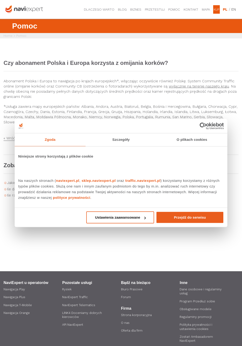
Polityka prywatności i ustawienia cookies (196, 328)
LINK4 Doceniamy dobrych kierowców (82, 316)
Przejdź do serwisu (190, 217)
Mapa (206, 9)
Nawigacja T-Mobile (19, 305)
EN (233, 9)
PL (225, 9)
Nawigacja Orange (17, 313)
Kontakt (191, 9)
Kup (216, 9)
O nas (125, 323)
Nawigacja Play (15, 289)
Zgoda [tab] (50, 140)
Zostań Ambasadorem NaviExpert (198, 340)
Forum (126, 297)
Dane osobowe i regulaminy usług (202, 292)
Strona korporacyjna (137, 315)
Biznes (135, 9)
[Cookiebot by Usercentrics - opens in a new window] (203, 125)
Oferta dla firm (133, 331)
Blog (122, 9)
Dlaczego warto (99, 9)
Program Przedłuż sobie (198, 302)
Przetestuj (155, 9)
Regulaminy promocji (196, 318)
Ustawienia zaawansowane (120, 217)
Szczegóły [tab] (121, 140)
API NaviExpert (73, 326)
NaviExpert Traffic (76, 297)
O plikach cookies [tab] (192, 140)
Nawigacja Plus (15, 297)
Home (8, 36)
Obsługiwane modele (197, 310)
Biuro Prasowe (132, 289)
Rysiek (67, 289)
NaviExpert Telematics (80, 305)
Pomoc (174, 9)
